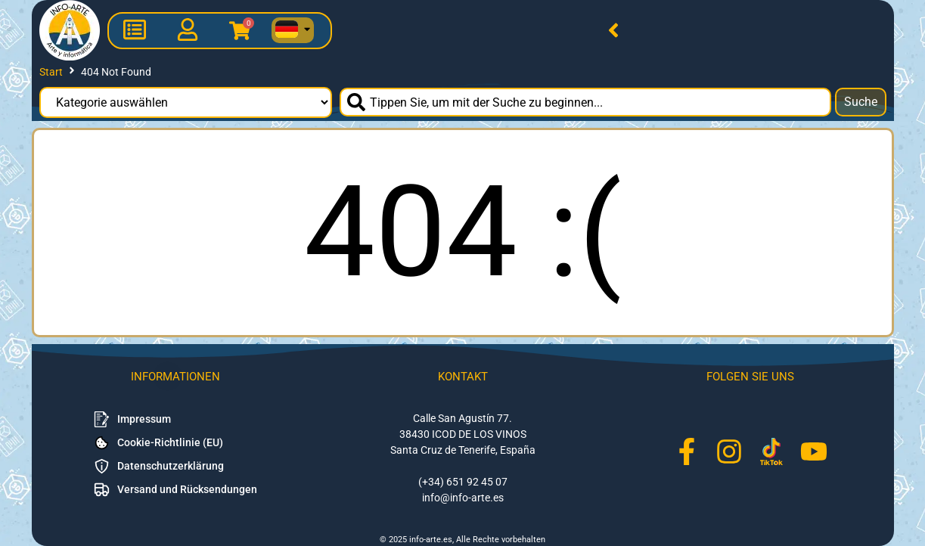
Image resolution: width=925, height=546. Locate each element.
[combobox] (585, 102)
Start (51, 72)
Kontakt (463, 376)
